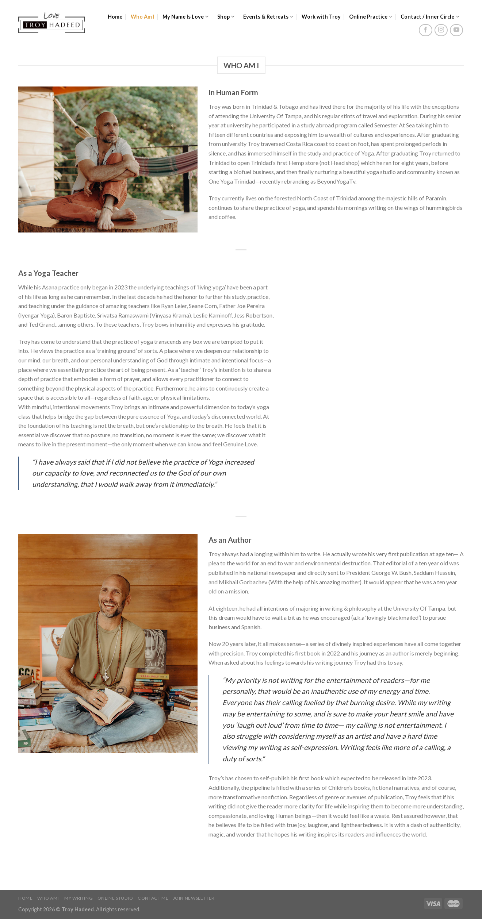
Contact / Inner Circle (430, 16)
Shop (226, 16)
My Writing (78, 898)
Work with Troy (321, 17)
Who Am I (142, 17)
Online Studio (115, 898)
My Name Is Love (185, 16)
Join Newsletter (194, 898)
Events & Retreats (268, 16)
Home (115, 17)
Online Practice (371, 16)
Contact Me (153, 898)
